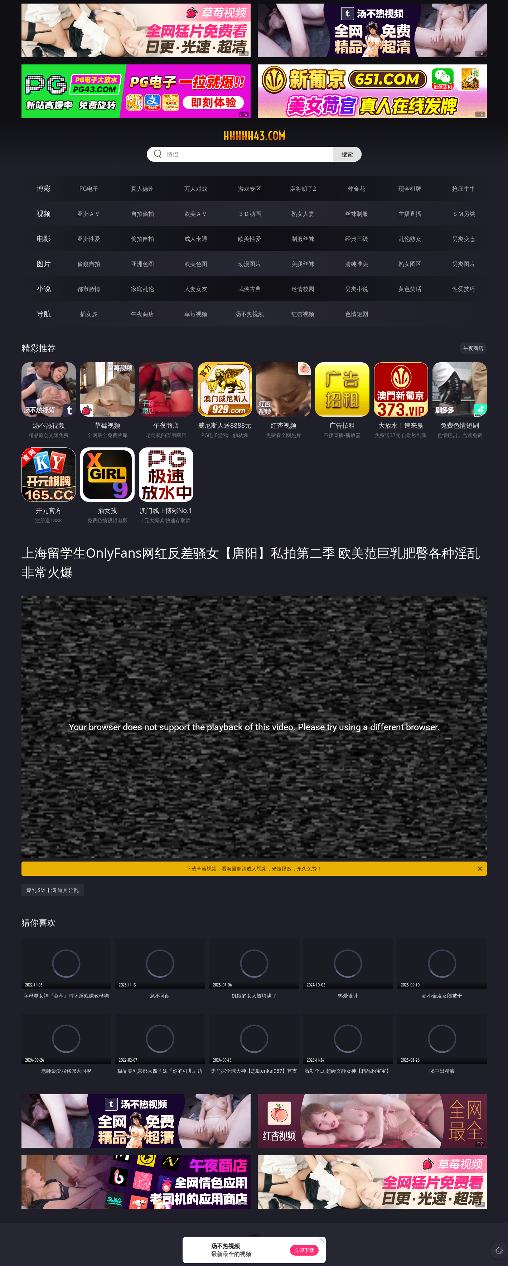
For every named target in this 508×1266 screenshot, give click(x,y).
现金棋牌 (409, 189)
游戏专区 (249, 189)
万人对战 (195, 189)
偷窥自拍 (88, 264)
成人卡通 (195, 239)
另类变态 (463, 239)
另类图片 (463, 264)
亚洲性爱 (88, 239)
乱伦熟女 (409, 239)
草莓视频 (195, 314)
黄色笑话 (409, 289)
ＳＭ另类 (463, 214)
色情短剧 (356, 314)
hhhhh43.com (254, 136)
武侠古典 (249, 289)
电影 (44, 238)
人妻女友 (195, 289)
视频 (44, 213)
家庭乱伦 (142, 289)
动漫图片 (249, 264)
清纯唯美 (356, 264)
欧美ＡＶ (195, 214)
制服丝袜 (302, 239)
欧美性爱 (249, 239)
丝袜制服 (356, 214)
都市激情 (88, 289)
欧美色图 (195, 264)
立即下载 (304, 1250)
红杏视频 (302, 314)
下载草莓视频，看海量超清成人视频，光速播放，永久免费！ (335, 868)
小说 (44, 289)
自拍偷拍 (142, 214)
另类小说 (356, 289)
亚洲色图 (142, 264)
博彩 (44, 188)
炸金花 (356, 189)
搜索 (347, 154)
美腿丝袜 (302, 264)
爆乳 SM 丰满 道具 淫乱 (52, 890)
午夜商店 (142, 314)
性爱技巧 (463, 289)
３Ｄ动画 (249, 214)
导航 (44, 314)
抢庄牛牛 (463, 189)
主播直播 (409, 214)
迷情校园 (302, 289)
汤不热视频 (249, 314)
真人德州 (142, 189)
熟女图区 (409, 264)
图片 (44, 263)
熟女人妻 (302, 214)
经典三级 (356, 239)
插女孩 (88, 314)
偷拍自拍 (142, 239)
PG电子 (88, 189)
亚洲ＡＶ (88, 214)
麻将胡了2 (303, 189)
